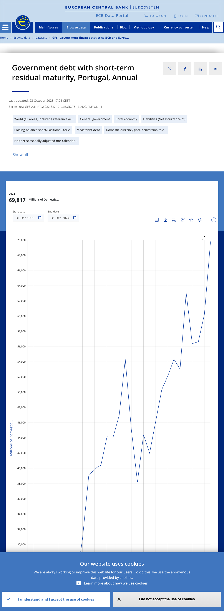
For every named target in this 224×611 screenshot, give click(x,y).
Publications (103, 27)
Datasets (41, 38)
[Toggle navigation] (5, 27)
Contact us (209, 16)
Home (4, 38)
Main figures (48, 27)
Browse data (76, 27)
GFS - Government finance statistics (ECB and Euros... (90, 38)
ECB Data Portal (112, 15)
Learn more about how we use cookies (116, 583)
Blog (123, 27)
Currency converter (179, 27)
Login (183, 16)
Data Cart (158, 16)
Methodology (143, 27)
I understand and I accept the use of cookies (56, 599)
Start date (19, 211)
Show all (20, 154)
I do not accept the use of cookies (167, 599)
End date (53, 211)
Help (205, 27)
